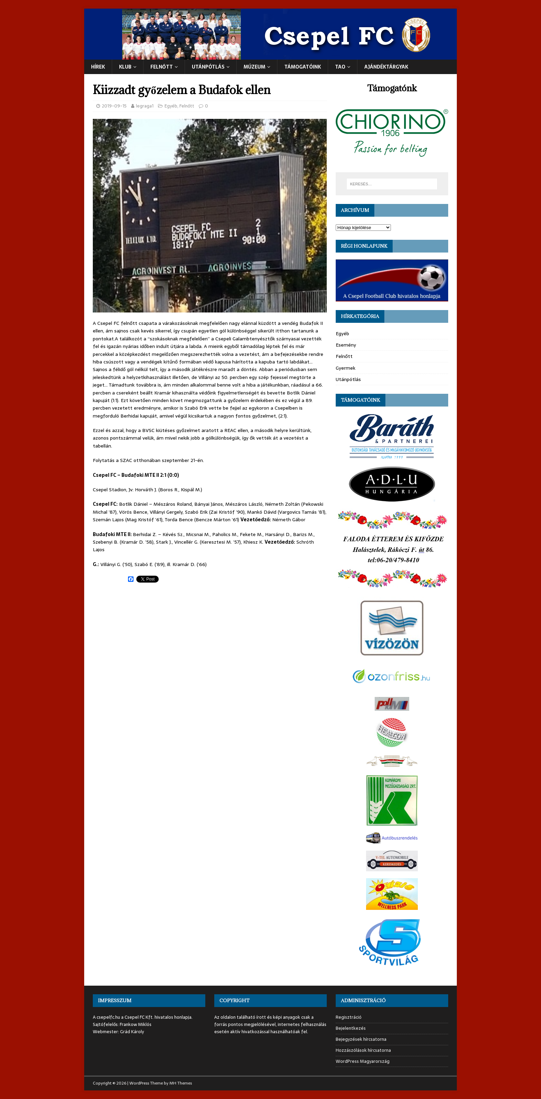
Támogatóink (302, 67)
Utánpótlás (348, 379)
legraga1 (145, 106)
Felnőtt (161, 67)
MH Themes (180, 1083)
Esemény (346, 345)
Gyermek (345, 368)
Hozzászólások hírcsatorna (363, 1050)
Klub (125, 67)
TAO (340, 67)
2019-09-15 (114, 106)
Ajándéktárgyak (386, 67)
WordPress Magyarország (363, 1061)
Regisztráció (349, 1017)
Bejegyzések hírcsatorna (361, 1039)
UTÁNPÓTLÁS (208, 67)
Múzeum (254, 67)
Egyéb (171, 106)
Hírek (98, 67)
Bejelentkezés (351, 1028)
